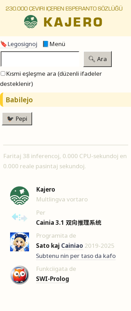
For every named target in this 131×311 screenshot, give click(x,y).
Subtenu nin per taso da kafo (76, 256)
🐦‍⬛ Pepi (17, 118)
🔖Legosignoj (18, 44)
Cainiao (72, 246)
